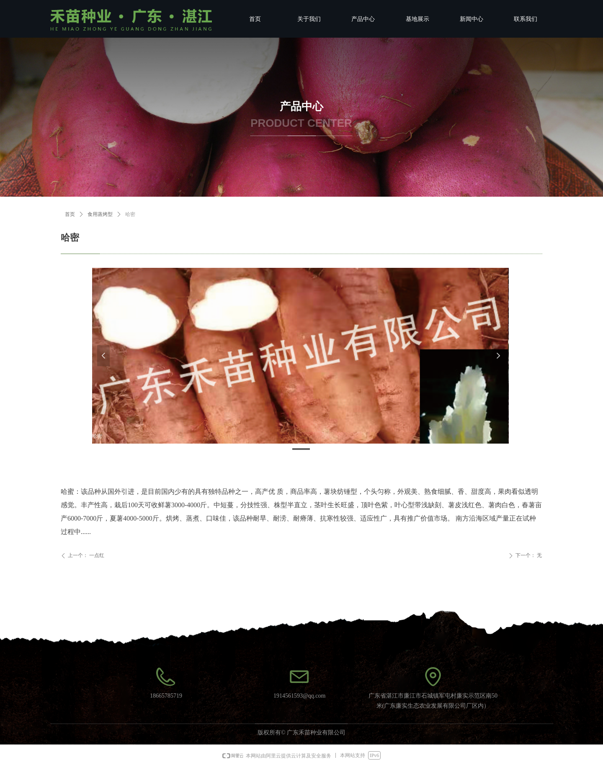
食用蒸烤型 (100, 214)
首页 (70, 214)
